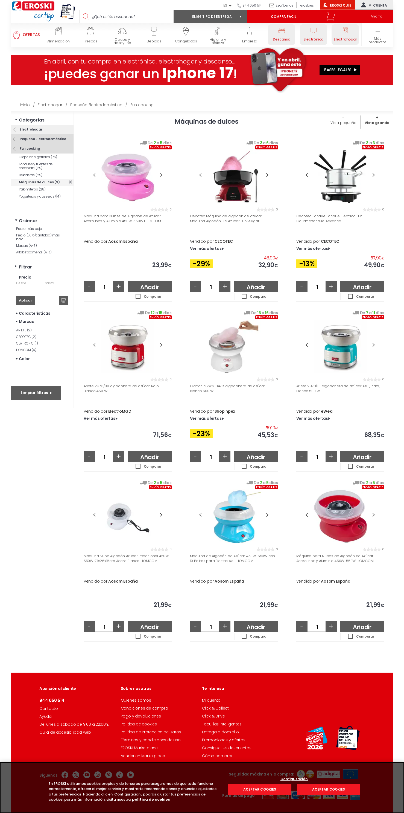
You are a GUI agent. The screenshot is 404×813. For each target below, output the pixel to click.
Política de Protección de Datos (151, 732)
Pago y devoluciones (141, 716)
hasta (49, 283)
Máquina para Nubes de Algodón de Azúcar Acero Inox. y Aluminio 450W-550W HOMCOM (122, 218)
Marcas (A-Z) (26, 245)
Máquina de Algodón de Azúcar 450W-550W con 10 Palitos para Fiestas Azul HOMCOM (232, 558)
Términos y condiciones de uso (151, 740)
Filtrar (25, 267)
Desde (21, 283)
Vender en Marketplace (143, 756)
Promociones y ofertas (223, 740)
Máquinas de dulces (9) (39, 182)
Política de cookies (139, 724)
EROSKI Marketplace (139, 748)
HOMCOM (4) (26, 350)
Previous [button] (94, 175)
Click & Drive (213, 716)
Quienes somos (136, 700)
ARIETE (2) (24, 330)
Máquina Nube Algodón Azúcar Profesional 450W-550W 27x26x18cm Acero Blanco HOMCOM (127, 558)
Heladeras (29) (30, 175)
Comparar (153, 296)
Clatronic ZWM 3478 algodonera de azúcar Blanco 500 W (227, 388)
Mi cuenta (373, 5)
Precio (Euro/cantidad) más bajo (38, 237)
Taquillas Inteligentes (222, 724)
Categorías (32, 120)
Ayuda (45, 716)
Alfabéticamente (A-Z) (34, 252)
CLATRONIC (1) (27, 343)
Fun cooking (29, 148)
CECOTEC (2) (26, 336)
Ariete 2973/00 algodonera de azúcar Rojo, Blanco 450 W (121, 388)
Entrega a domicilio (220, 732)
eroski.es (307, 5)
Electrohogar (30, 129)
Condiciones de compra (144, 708)
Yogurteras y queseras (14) (40, 196)
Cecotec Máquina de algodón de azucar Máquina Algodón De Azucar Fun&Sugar (226, 218)
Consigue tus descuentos (226, 748)
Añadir (149, 287)
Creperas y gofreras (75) (38, 157)
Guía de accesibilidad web (65, 732)
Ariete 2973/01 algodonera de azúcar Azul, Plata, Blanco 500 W (338, 388)
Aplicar (25, 300)
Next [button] (161, 175)
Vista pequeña (343, 122)
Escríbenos (284, 5)
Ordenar (28, 221)
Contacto (48, 708)
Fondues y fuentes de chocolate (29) (36, 166)
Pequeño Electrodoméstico (42, 139)
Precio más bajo (29, 228)
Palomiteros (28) (32, 189)
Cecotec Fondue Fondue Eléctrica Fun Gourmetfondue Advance (329, 218)
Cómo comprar (217, 756)
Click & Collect (215, 708)
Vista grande (377, 122)
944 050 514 (252, 5)
